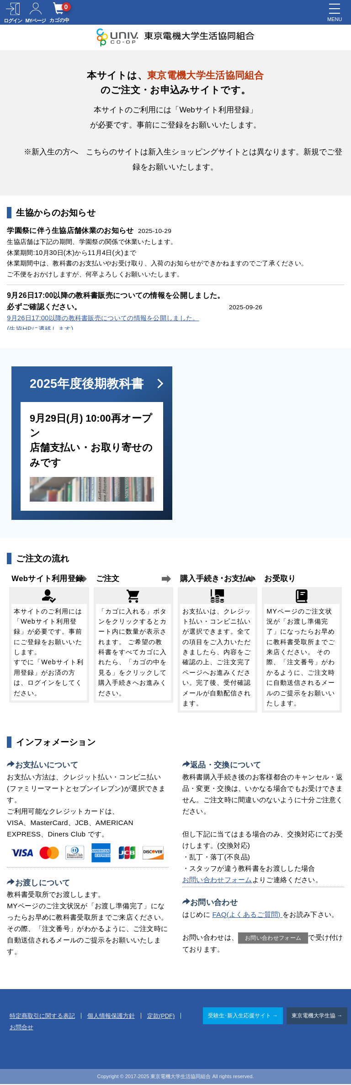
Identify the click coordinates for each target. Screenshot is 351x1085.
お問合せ (21, 1028)
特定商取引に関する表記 (42, 1017)
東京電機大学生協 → (317, 1017)
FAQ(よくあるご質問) (248, 915)
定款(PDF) (161, 1017)
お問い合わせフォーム (217, 881)
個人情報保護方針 (111, 1017)
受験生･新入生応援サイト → (243, 1017)
